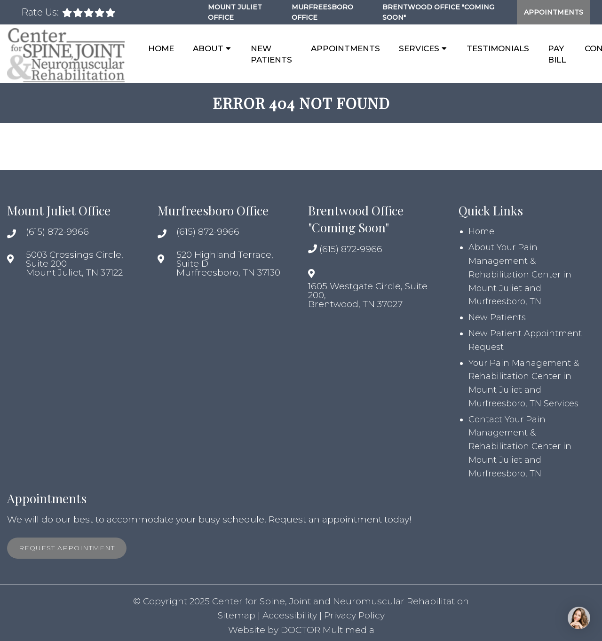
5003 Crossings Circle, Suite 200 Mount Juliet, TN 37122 (74, 263)
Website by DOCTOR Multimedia (301, 629)
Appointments (553, 12)
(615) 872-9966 (57, 231)
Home (161, 48)
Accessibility (289, 615)
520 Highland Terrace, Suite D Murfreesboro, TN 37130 (228, 263)
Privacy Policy (354, 615)
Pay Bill (557, 54)
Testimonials (498, 48)
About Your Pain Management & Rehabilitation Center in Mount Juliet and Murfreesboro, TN (519, 274)
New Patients (271, 54)
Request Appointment (67, 548)
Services (419, 48)
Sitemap (236, 615)
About (208, 48)
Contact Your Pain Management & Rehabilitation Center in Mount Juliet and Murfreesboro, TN (519, 446)
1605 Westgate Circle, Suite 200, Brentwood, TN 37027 (368, 295)
